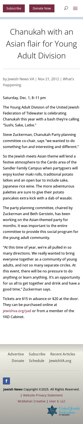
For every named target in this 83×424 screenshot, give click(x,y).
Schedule (36, 361)
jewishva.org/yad (17, 310)
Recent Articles (62, 354)
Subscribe (13, 8)
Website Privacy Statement (43, 395)
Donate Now (42, 8)
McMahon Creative (32, 401)
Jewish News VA (21, 79)
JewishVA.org (60, 361)
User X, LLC (57, 401)
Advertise (16, 354)
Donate (18, 361)
